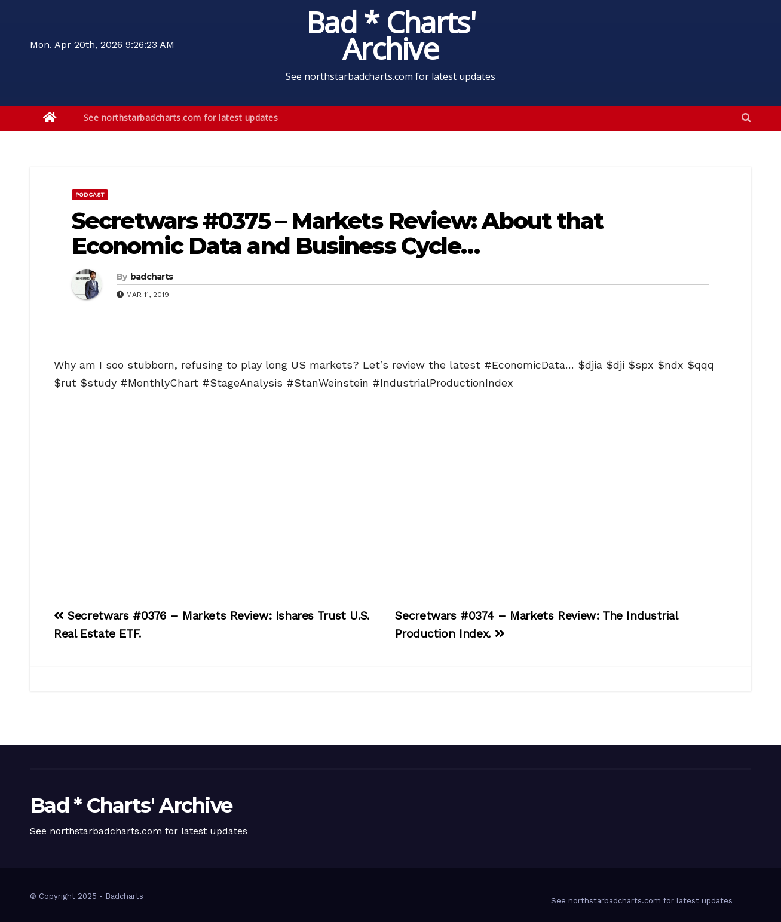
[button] (746, 118)
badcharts (151, 276)
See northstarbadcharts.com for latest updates (181, 117)
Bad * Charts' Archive (390, 35)
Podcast (90, 194)
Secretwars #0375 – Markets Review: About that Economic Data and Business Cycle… (338, 233)
